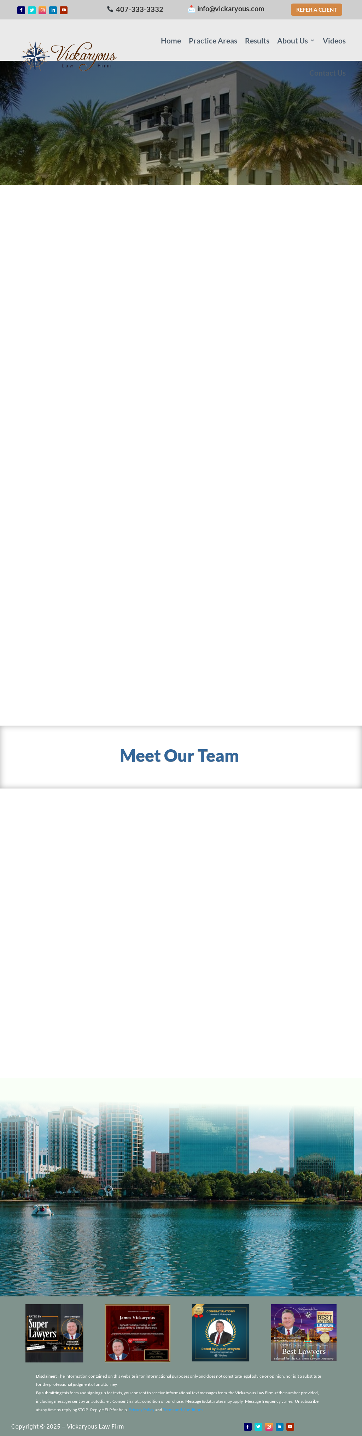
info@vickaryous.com (230, 8)
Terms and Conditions (183, 1409)
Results (257, 40)
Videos (334, 40)
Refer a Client (316, 9)
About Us (292, 40)
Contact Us (327, 72)
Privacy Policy (141, 1409)
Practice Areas (213, 40)
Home (171, 40)
